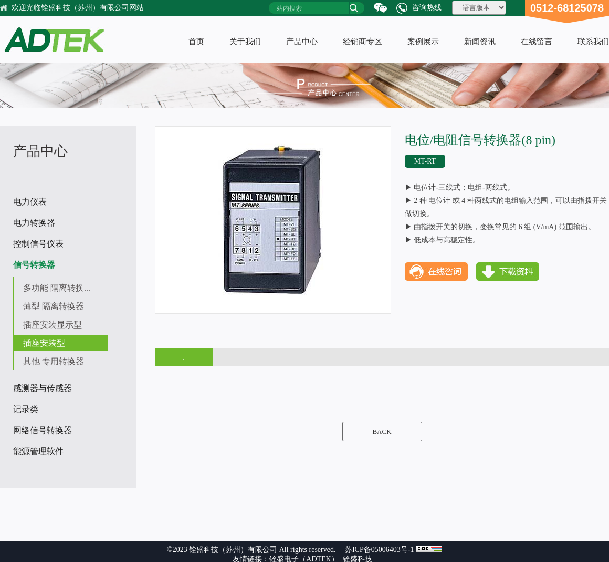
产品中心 (302, 41)
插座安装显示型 (52, 324)
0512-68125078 (567, 8)
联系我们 (593, 41)
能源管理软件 (38, 451)
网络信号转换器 (42, 430)
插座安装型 (44, 343)
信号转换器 (34, 264)
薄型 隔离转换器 (53, 306)
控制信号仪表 (38, 243)
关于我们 (245, 41)
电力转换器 (34, 222)
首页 (196, 41)
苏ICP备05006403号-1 (379, 550)
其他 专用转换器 (53, 361)
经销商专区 (362, 41)
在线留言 (536, 41)
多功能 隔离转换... (56, 287)
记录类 (25, 409)
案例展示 (423, 41)
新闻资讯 (480, 41)
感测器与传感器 (42, 388)
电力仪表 (30, 201)
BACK (381, 431)
